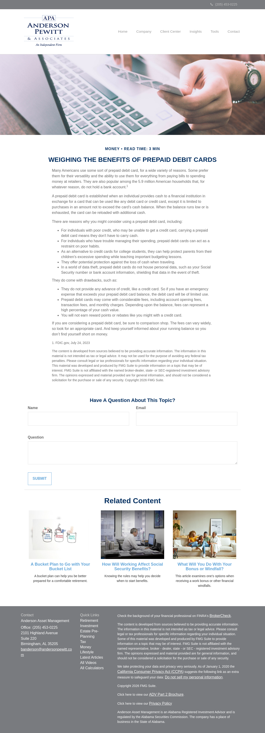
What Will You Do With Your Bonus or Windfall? (205, 566)
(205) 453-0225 (223, 4)
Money (85, 647)
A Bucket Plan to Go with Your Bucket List (60, 566)
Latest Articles (91, 657)
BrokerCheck (220, 616)
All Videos (88, 663)
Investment (89, 626)
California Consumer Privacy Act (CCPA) (150, 672)
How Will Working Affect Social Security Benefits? (132, 566)
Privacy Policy (160, 703)
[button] (150, 31)
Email (141, 408)
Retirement (89, 620)
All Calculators (92, 668)
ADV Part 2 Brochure (166, 694)
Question (36, 437)
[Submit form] (40, 478)
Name (33, 408)
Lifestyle (87, 652)
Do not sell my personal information (194, 677)
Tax (83, 642)
